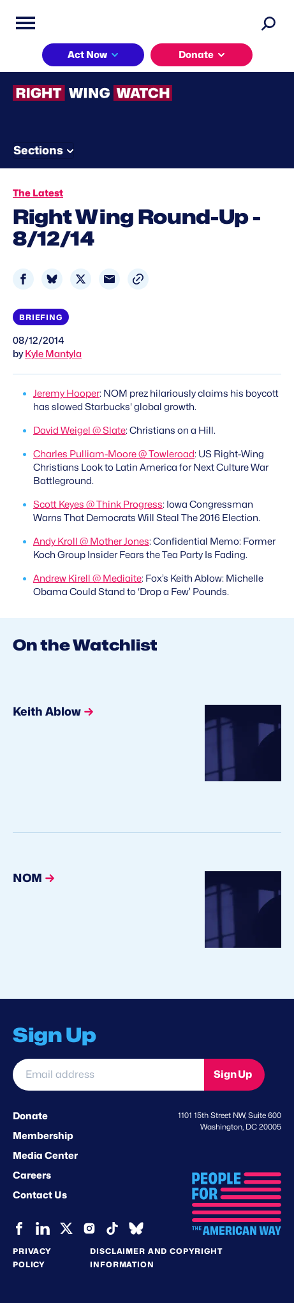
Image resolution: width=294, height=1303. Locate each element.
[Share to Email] (109, 279)
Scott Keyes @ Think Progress (98, 504)
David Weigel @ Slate (79, 430)
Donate (196, 55)
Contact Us (40, 1195)
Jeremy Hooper (66, 393)
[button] (138, 279)
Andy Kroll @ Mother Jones (91, 541)
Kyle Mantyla (53, 354)
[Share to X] (80, 279)
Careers (32, 1175)
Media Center (45, 1155)
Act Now (87, 55)
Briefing (40, 317)
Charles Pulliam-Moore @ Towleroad (114, 454)
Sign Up (233, 1074)
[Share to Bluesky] (51, 279)
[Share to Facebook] (23, 279)
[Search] (268, 23)
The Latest (38, 193)
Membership (43, 1136)
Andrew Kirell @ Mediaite (87, 578)
